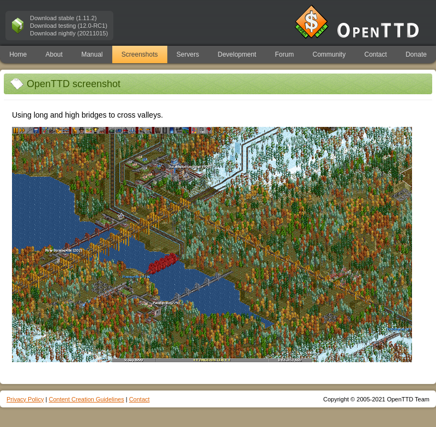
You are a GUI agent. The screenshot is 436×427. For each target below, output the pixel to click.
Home (18, 54)
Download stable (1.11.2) (63, 18)
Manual (91, 54)
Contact (376, 54)
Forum (284, 54)
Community (329, 54)
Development (237, 54)
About (53, 54)
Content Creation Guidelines (86, 399)
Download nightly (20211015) (69, 33)
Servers (188, 54)
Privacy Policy (25, 399)
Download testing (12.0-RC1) (68, 25)
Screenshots (140, 54)
